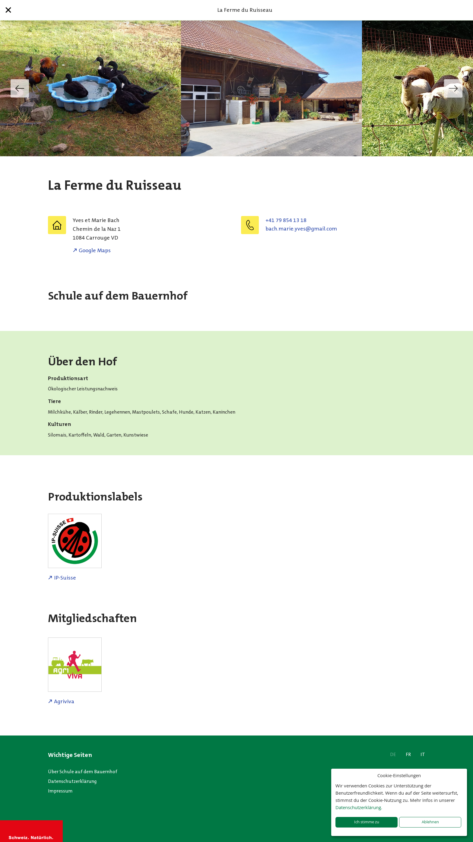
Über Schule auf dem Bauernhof (82, 771)
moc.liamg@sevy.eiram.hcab (301, 228)
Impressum (60, 791)
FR (408, 754)
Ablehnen (430, 822)
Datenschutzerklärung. (358, 807)
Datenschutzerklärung (72, 781)
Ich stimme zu (366, 822)
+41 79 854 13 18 (285, 220)
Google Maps (95, 250)
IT (423, 754)
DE (393, 754)
